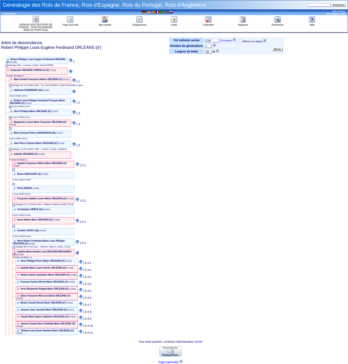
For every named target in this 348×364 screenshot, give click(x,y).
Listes (174, 23)
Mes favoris (338, 11)
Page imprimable (168, 362)
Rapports (243, 23)
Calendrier (208, 23)
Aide (312, 23)
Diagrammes (139, 23)
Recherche (278, 23)
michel (198, 341)
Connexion (9, 13)
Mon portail (105, 23)
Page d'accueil (70, 23)
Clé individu (226, 40)
